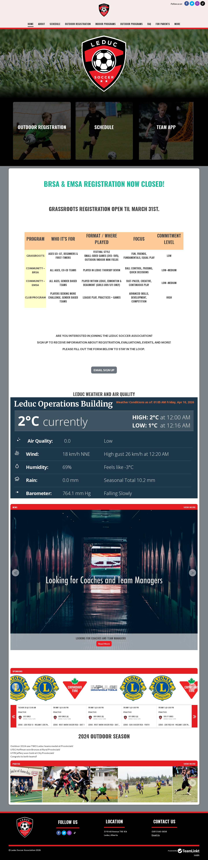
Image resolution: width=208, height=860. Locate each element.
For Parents (163, 24)
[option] (104, 580)
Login (196, 855)
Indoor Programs (105, 24)
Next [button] (192, 572)
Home (31, 24)
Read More (104, 643)
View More (189, 507)
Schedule (55, 24)
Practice (22, 712)
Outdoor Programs (131, 24)
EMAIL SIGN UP (104, 370)
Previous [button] (15, 572)
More (177, 24)
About (41, 24)
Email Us (156, 835)
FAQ (149, 24)
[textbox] (104, 275)
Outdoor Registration (78, 24)
